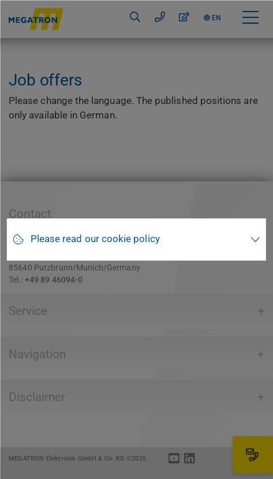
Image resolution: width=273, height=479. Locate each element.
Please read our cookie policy (95, 238)
